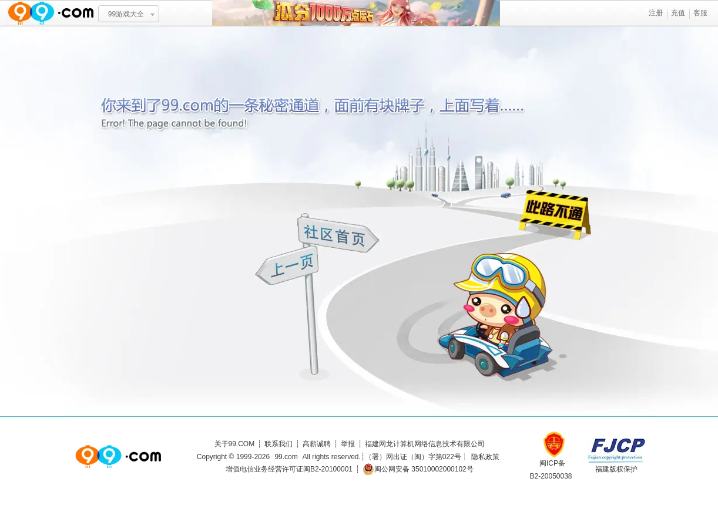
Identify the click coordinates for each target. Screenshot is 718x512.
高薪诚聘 (317, 444)
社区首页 (339, 233)
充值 (678, 13)
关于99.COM (234, 444)
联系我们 (278, 444)
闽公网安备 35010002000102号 (418, 469)
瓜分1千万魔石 (356, 13)
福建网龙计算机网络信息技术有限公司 (425, 444)
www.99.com (50, 13)
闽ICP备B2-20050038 (550, 465)
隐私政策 (485, 457)
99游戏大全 (126, 14)
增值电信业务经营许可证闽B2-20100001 (289, 469)
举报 (348, 444)
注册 (656, 13)
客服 (700, 13)
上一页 (288, 267)
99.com (285, 457)
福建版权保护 (616, 469)
